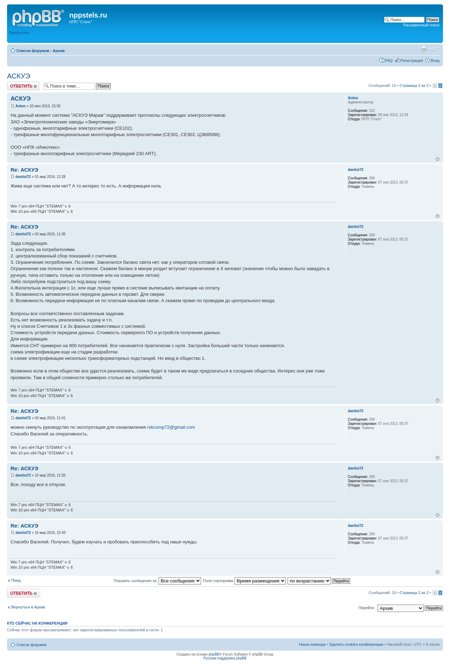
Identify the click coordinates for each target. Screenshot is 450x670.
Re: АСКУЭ (24, 170)
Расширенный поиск (421, 25)
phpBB (213, 654)
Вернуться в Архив (28, 607)
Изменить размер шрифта (434, 49)
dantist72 (23, 177)
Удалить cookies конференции (356, 644)
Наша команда (312, 644)
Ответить (23, 86)
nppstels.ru (88, 15)
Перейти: (367, 608)
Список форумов (33, 51)
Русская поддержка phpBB (224, 658)
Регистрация (411, 60)
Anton (20, 106)
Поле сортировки (244, 581)
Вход (435, 60)
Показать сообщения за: (157, 581)
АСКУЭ (18, 76)
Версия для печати (424, 49)
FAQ (389, 60)
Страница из (414, 85)
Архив (59, 51)
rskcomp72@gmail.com (171, 427)
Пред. (16, 580)
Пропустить (19, 33)
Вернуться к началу (437, 159)
